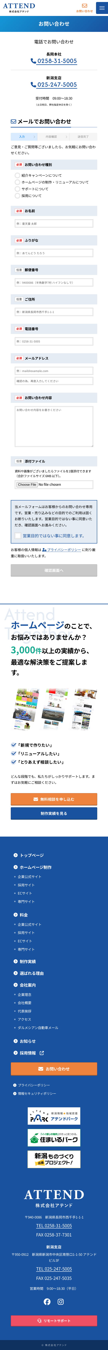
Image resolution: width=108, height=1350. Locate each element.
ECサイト (25, 893)
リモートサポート (53, 1321)
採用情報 (32, 1053)
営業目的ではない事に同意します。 (54, 536)
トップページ (32, 855)
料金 (24, 915)
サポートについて (35, 189)
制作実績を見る (54, 813)
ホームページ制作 (36, 867)
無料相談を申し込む (54, 799)
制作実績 (28, 961)
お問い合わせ (84, 7)
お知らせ (28, 1041)
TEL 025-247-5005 (54, 1269)
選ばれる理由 (32, 973)
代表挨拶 (24, 1011)
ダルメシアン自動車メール (38, 1027)
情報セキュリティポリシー (37, 1093)
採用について (32, 195)
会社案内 (28, 985)
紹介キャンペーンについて (42, 175)
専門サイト (26, 901)
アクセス (24, 1019)
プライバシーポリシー (61, 549)
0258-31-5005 (54, 60)
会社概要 (24, 1003)
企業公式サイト (30, 876)
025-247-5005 (54, 84)
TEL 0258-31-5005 (54, 1225)
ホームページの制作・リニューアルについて (55, 182)
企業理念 (24, 994)
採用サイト (26, 885)
